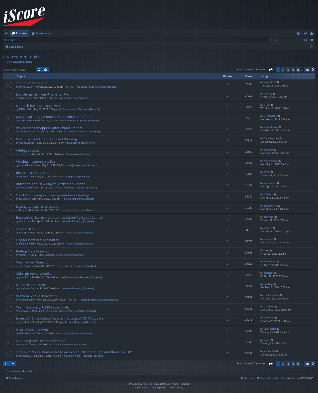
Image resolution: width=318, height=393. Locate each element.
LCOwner (24, 311)
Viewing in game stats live (35, 161)
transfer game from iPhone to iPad (42, 94)
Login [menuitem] (306, 34)
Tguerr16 (24, 154)
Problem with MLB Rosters (36, 296)
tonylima (23, 288)
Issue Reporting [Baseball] (85, 131)
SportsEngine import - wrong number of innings (52, 195)
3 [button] (288, 70)
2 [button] (283, 70)
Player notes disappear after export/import (49, 128)
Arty (146, 387)
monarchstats (26, 165)
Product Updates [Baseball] (84, 120)
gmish (22, 176)
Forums (21, 33)
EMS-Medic (25, 333)
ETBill (22, 109)
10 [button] (307, 70)
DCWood (24, 198)
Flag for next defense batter (37, 240)
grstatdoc (24, 277)
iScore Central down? (32, 329)
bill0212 (23, 232)
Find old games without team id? (41, 340)
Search (11, 40)
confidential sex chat (32, 83)
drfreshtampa (26, 131)
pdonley (23, 98)
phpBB (146, 384)
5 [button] (298, 70)
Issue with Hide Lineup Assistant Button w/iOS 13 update (59, 318)
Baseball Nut (26, 210)
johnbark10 (25, 355)
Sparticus (24, 221)
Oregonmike (25, 120)
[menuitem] (298, 33)
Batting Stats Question (33, 251)
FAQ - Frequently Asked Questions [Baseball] (92, 86)
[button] (270, 69)
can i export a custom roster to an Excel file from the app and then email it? (74, 352)
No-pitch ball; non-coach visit (38, 105)
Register (39, 40)
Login (24, 40)
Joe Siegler (25, 266)
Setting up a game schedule (37, 206)
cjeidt (22, 255)
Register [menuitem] (312, 34)
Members (42, 33)
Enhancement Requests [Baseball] (81, 109)
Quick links (6, 34)
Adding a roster (28, 150)
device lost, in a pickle (32, 172)
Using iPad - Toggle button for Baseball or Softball (54, 116)
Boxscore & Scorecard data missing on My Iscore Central (59, 217)
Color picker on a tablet (34, 273)
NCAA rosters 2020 (30, 284)
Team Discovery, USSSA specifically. (43, 307)
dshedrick (24, 322)
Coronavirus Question (33, 262)
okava (22, 344)
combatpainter (27, 299)
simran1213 (25, 86)
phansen (23, 243)
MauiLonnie (25, 187)
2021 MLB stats (27, 228)
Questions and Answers (75, 98)
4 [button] (293, 70)
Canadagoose (26, 142)
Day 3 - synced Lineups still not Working (46, 139)
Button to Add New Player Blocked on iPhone (50, 184)
